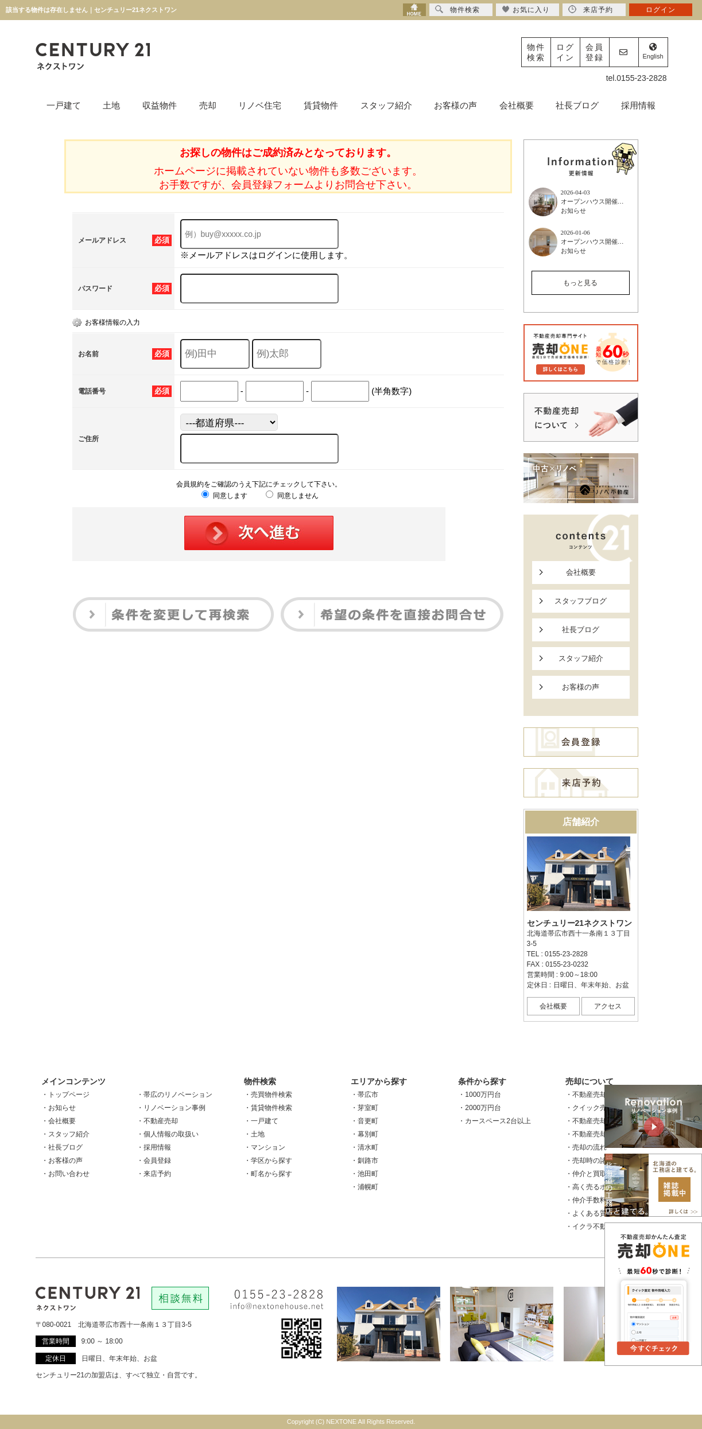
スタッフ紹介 (386, 105)
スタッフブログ (580, 601)
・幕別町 (364, 1134)
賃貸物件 (321, 105)
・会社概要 (58, 1121)
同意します (224, 496)
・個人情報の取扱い (168, 1134)
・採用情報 (154, 1147)
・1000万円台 (479, 1095)
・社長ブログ (62, 1147)
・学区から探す (268, 1161)
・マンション (264, 1147)
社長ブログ (577, 105)
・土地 (254, 1134)
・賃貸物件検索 (268, 1108)
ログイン (565, 52)
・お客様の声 (62, 1161)
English (652, 51)
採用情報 (638, 105)
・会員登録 (154, 1161)
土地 (111, 105)
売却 (207, 105)
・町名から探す (268, 1174)
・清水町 (364, 1147)
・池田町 (364, 1174)
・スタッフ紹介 (65, 1134)
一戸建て (63, 105)
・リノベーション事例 (171, 1108)
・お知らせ (58, 1108)
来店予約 (590, 9)
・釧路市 (364, 1161)
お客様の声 (455, 105)
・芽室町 (364, 1108)
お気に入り (526, 9)
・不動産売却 (157, 1121)
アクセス (608, 1006)
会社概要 (516, 105)
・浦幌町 (364, 1187)
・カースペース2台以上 (494, 1121)
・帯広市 (364, 1095)
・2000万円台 (479, 1108)
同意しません (292, 496)
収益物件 (159, 105)
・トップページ (65, 1095)
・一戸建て (261, 1121)
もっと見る (580, 283)
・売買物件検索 (268, 1095)
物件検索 (536, 52)
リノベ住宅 (259, 105)
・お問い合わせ (65, 1174)
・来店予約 (154, 1174)
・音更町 (364, 1121)
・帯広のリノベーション (174, 1095)
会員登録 (594, 52)
